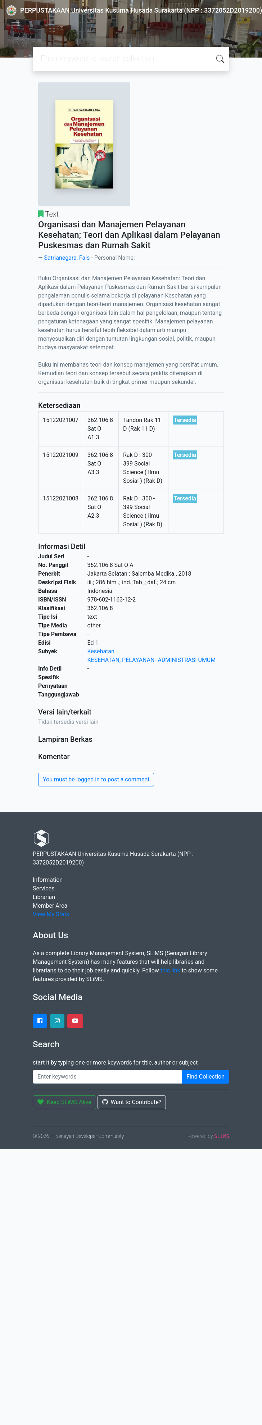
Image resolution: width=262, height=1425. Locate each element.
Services (43, 888)
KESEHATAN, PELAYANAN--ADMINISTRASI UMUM (151, 660)
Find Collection (205, 1076)
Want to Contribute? (132, 1102)
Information (48, 879)
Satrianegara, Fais (67, 257)
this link (170, 970)
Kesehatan (100, 651)
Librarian (44, 897)
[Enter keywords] (107, 1077)
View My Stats (51, 914)
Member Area (50, 905)
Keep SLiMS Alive (64, 1102)
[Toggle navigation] (16, 25)
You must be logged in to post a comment (96, 779)
